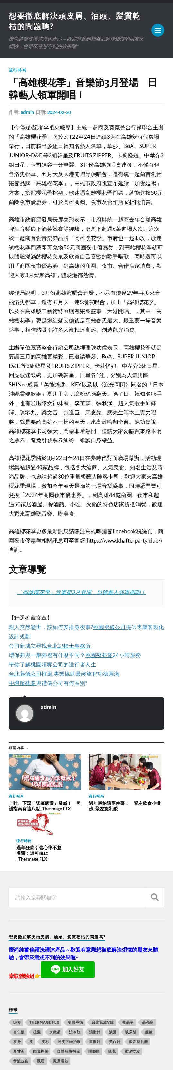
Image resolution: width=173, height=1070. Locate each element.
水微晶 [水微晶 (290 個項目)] (55, 981)
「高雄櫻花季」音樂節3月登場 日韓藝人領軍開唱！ (81, 593)
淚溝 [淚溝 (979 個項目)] (113, 981)
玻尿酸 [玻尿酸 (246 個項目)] (131, 981)
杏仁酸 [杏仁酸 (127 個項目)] (19, 981)
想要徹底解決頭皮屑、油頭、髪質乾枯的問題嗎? (92, 1046)
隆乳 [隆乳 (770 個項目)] (112, 1001)
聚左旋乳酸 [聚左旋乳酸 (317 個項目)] (138, 991)
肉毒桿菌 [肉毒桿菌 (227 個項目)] (41, 1001)
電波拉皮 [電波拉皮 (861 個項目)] (132, 1001)
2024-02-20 (60, 113)
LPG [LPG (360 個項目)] (17, 971)
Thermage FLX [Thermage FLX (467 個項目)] (44, 971)
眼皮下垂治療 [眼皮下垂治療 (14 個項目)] (69, 991)
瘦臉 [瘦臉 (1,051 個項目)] (149, 981)
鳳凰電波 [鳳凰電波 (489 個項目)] (60, 1010)
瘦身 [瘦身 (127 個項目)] (17, 991)
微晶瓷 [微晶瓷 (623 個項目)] (128, 971)
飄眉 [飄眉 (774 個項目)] (41, 1010)
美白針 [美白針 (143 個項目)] (115, 991)
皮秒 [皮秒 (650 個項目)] (45, 991)
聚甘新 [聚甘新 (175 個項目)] (19, 1001)
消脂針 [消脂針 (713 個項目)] (95, 981)
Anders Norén (47, 1057)
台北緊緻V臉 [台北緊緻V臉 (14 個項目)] (103, 971)
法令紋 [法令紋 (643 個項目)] (75, 981)
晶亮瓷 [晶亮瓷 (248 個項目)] (148, 971)
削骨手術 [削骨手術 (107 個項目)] (75, 971)
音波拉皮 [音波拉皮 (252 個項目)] (21, 1010)
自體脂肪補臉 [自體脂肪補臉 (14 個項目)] (68, 1001)
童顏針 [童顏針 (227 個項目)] (95, 991)
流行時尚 (18, 71)
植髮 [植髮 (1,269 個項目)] (37, 981)
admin (27, 113)
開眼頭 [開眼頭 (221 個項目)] (94, 1001)
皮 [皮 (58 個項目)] (31, 991)
